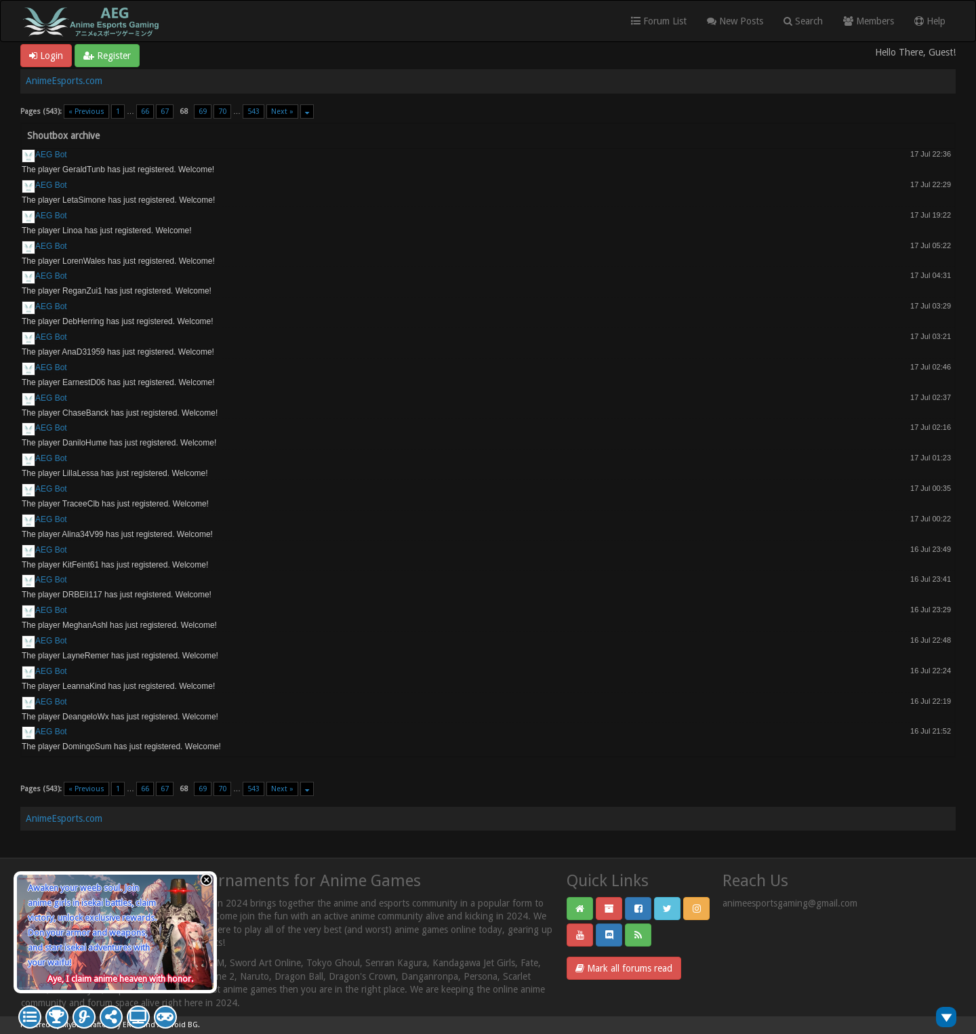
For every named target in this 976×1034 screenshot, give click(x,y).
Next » (282, 111)
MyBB (71, 1024)
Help (930, 21)
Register (107, 55)
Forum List (659, 21)
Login (46, 55)
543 (253, 111)
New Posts (735, 21)
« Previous (86, 111)
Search (803, 21)
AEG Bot (51, 154)
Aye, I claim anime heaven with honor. (120, 979)
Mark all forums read (623, 968)
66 (145, 111)
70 (222, 111)
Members (868, 21)
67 (165, 111)
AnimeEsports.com (64, 80)
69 (203, 111)
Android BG (177, 1024)
